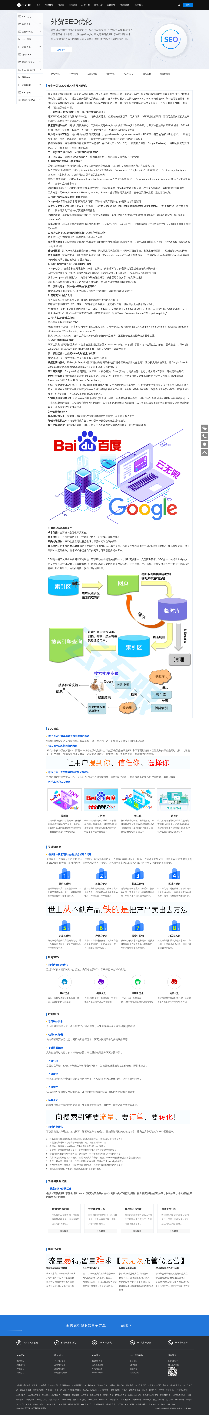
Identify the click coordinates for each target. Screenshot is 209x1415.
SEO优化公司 (29, 69)
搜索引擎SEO (29, 100)
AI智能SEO (103, 1400)
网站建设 (73, 5)
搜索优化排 (110, 1404)
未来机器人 (56, 1395)
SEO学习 (153, 1390)
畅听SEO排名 (95, 1395)
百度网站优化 (38, 1390)
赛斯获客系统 (141, 1404)
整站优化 (20, 1361)
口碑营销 (111, 5)
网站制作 (58, 1355)
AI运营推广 (125, 5)
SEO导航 (42, 1385)
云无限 (120, 1404)
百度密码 (129, 1385)
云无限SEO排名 (33, 1395)
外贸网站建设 (59, 1369)
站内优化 (110, 73)
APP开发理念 (97, 1373)
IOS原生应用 (97, 1369)
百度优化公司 (158, 1400)
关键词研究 (92, 73)
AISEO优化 (66, 1400)
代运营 (61, 5)
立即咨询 (61, 49)
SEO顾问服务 (136, 1355)
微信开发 (98, 5)
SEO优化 (29, 16)
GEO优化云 (92, 1400)
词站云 (144, 1390)
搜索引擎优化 (29, 62)
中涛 (56, 1390)
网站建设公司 (25, 1390)
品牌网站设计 (59, 1365)
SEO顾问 (29, 39)
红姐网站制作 (77, 1385)
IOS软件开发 (97, 1361)
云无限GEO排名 (74, 1390)
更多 (173, 1404)
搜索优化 (147, 73)
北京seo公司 (53, 1385)
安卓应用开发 (97, 1365)
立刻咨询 (126, 1325)
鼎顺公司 (26, 1385)
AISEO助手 (129, 1404)
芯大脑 (165, 1385)
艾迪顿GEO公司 (134, 1395)
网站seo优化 (108, 1395)
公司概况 (133, 1361)
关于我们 (139, 5)
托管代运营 (165, 73)
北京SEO (152, 1404)
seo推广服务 (104, 1390)
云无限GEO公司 (154, 1385)
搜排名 (124, 1390)
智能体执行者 (165, 1395)
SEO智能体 (179, 1400)
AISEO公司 (21, 1395)
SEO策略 (73, 73)
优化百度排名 (134, 1390)
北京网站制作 (99, 1404)
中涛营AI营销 (182, 1390)
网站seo (29, 77)
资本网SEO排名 (79, 1400)
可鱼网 (34, 1385)
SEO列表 (161, 1404)
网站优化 (49, 5)
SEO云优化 (115, 1390)
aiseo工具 (147, 1400)
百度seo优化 (102, 1385)
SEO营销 (46, 1395)
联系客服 (64, 1231)
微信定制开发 (173, 1361)
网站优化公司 (41, 1400)
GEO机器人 (126, 1400)
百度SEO (29, 84)
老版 (168, 1404)
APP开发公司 (86, 1404)
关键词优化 (29, 31)
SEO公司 (29, 92)
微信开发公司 (73, 1404)
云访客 (161, 1390)
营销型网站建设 (60, 1373)
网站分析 (120, 1385)
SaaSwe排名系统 (90, 1390)
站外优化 (128, 73)
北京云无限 (61, 1404)
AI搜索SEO (114, 1400)
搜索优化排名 (175, 1385)
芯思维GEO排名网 (150, 1395)
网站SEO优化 (120, 1395)
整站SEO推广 (38, 1404)
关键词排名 (20, 1365)
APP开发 (85, 5)
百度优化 (29, 46)
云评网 (19, 1385)
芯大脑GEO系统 (179, 1395)
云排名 (112, 1385)
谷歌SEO (29, 54)
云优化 (28, 1404)
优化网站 (169, 1400)
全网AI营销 (137, 1400)
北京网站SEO (54, 1400)
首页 (38, 5)
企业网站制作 (59, 1361)
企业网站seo (65, 1385)
